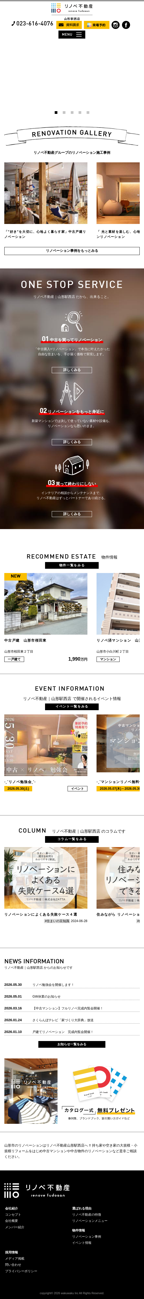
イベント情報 (81, 1242)
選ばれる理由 (81, 1208)
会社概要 (11, 1220)
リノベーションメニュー (90, 1220)
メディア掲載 (14, 1258)
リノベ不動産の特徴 (86, 1214)
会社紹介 (11, 1208)
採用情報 (11, 1252)
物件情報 (78, 1230)
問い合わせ (13, 1264)
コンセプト (13, 1214)
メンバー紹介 (14, 1227)
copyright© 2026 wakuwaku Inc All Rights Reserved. (72, 1293)
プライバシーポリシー (21, 1271)
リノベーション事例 (86, 1236)
